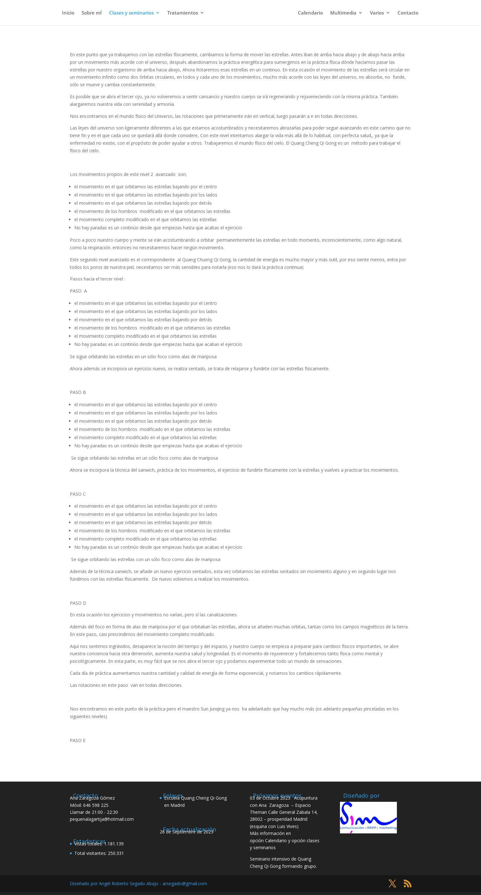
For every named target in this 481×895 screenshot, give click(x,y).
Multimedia (343, 13)
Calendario (310, 13)
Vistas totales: (89, 844)
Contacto (408, 13)
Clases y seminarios (131, 13)
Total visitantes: (91, 853)
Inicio (68, 13)
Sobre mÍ (92, 13)
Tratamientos (182, 13)
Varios (377, 13)
